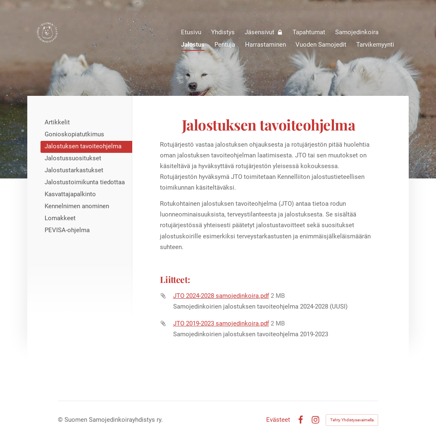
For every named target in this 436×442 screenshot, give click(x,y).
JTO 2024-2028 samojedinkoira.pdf (221, 295)
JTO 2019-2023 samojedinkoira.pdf (221, 323)
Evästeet (278, 420)
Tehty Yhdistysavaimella (352, 420)
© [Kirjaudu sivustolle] (61, 419)
